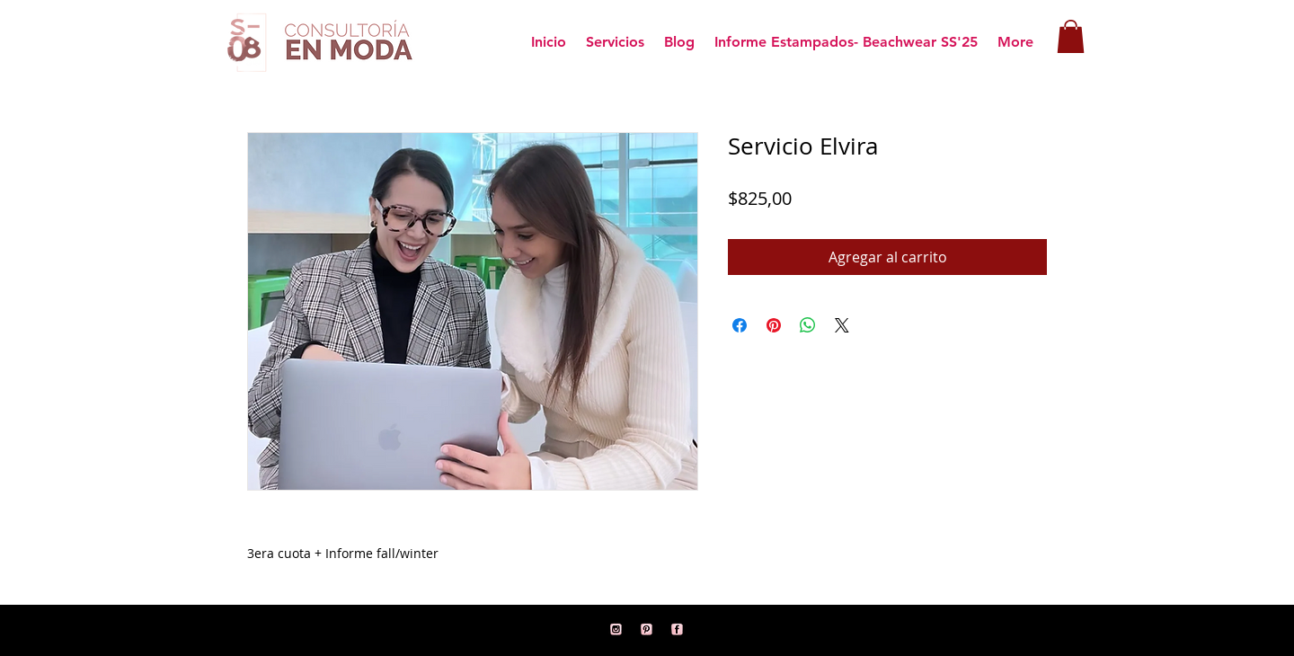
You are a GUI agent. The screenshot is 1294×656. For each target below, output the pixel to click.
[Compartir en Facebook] (739, 325)
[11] (616, 630)
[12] (647, 630)
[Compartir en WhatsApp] (808, 325)
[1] (677, 630)
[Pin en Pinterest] (773, 325)
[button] (1071, 36)
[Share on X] (842, 325)
